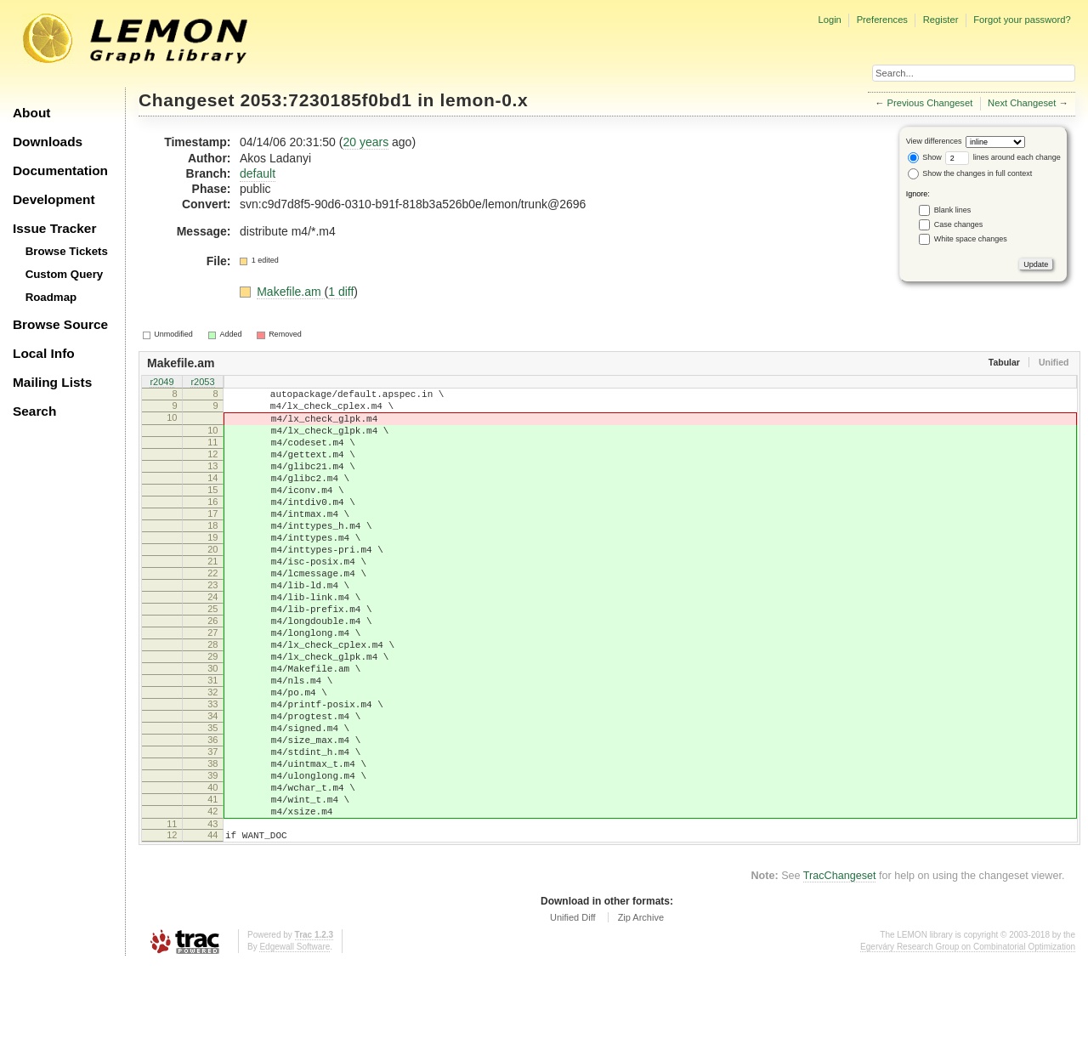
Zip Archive (641, 1014)
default (257, 173)
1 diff (341, 291)
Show (925, 157)
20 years (365, 142)
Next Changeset (1022, 103)
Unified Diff (573, 1014)
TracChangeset (839, 973)
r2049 (161, 382)
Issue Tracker (54, 228)
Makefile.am (290, 291)
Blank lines (953, 210)
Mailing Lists (52, 382)
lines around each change (1003, 157)
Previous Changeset (930, 103)
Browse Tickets (67, 251)
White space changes (970, 239)
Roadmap (51, 297)
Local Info (44, 353)
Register (941, 19)
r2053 (202, 382)
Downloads (47, 141)
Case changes (958, 224)
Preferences (882, 19)
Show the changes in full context (970, 173)
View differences (934, 141)
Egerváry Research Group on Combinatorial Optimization (967, 1043)
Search (34, 411)
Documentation (60, 170)
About (31, 112)
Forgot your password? (1021, 19)
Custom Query (65, 274)
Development (54, 199)
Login (829, 19)
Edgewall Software (294, 1043)
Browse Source (60, 324)
